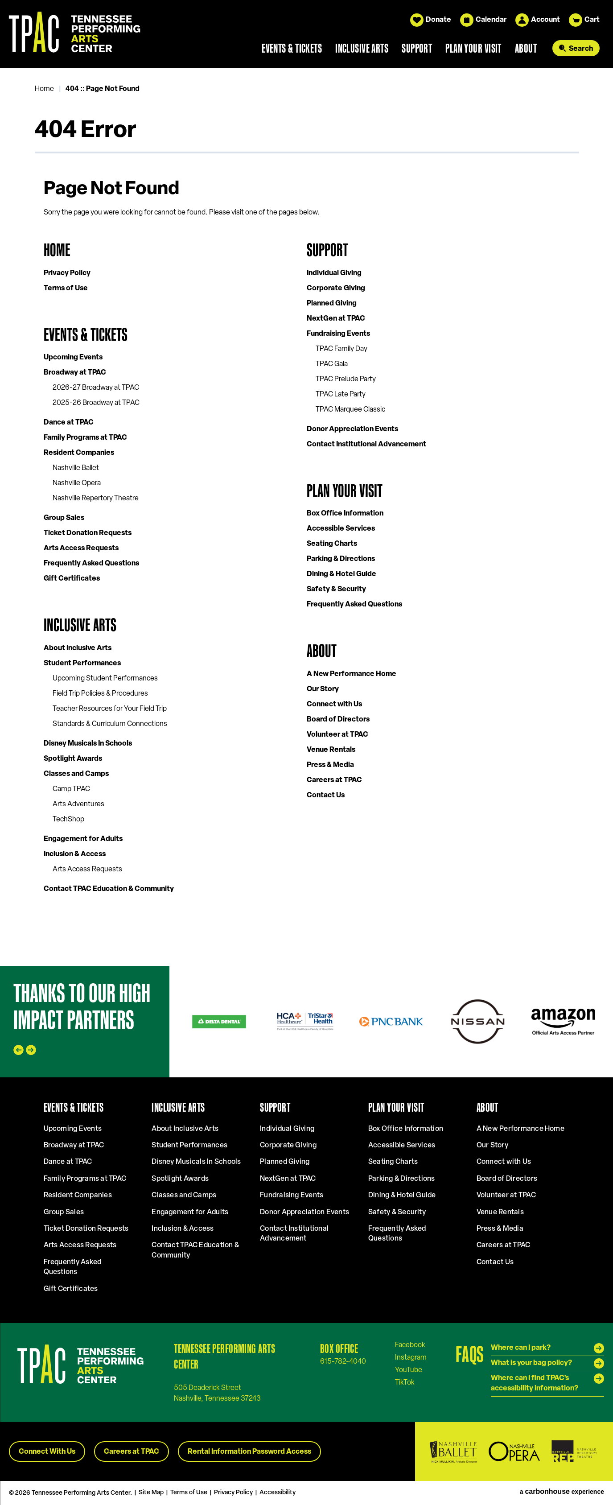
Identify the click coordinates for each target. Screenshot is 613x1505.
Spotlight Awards (73, 759)
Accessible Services (341, 528)
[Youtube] (408, 1370)
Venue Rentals (331, 750)
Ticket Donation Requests (88, 533)
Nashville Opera (77, 483)
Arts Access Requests (81, 548)
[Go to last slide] (18, 1050)
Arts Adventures (78, 804)
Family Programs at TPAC (85, 437)
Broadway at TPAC (75, 372)
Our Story (323, 689)
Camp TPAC (71, 789)
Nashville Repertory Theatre (96, 498)
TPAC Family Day (341, 349)
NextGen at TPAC (336, 318)
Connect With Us (47, 1452)
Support (417, 48)
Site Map (151, 1492)
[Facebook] (410, 1345)
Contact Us (326, 795)
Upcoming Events (73, 357)
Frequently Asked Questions (91, 563)
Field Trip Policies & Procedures (100, 693)
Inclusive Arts (361, 48)
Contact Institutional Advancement (366, 444)
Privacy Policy (67, 273)
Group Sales (64, 518)
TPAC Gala (332, 364)
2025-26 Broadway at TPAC (96, 403)
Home (44, 89)
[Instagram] (411, 1357)
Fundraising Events (338, 334)
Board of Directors (338, 719)
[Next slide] (31, 1050)
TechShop (68, 819)
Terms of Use (66, 288)
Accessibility (277, 1492)
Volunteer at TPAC (337, 734)
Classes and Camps (76, 774)
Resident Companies (79, 453)
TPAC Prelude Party (346, 379)
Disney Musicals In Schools (88, 743)
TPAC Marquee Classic (350, 409)
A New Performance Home (351, 674)
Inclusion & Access (75, 854)
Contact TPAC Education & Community (109, 889)
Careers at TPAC (334, 780)
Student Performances (82, 663)
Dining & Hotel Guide (341, 574)
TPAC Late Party (341, 394)
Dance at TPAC (69, 422)
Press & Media (330, 765)
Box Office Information (345, 513)
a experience (562, 1491)
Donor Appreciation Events (352, 429)
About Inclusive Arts (77, 648)
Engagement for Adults (83, 839)
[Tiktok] (405, 1382)
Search (581, 49)
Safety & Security (336, 589)
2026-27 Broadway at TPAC (96, 388)
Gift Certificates (72, 578)
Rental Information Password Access (249, 1452)
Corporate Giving (336, 288)
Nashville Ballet (76, 468)
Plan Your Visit (473, 48)
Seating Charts (332, 544)
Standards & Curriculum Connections (110, 724)
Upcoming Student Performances (105, 678)
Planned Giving (332, 303)
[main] (306, 517)
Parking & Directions (341, 559)
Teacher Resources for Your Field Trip (110, 709)
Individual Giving (334, 273)
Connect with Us (334, 704)
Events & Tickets (292, 48)
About (526, 48)
